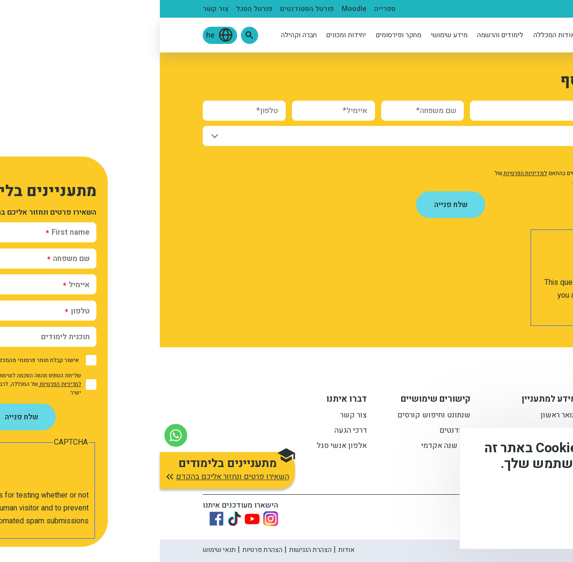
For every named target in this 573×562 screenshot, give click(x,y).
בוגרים (426, 9)
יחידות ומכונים (186, 35)
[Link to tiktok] (74, 518)
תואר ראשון (399, 416)
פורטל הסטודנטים (147, 9)
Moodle (194, 9)
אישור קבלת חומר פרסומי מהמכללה (471, 158)
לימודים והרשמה (340, 35)
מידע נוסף (534, 497)
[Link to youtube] (92, 518)
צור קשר (56, 9)
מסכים (522, 524)
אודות (186, 550)
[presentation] (449, 257)
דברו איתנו (187, 400)
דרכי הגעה (191, 431)
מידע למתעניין (389, 400)
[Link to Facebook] (56, 518)
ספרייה (225, 9)
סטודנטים (476, 9)
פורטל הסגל (94, 9)
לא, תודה (467, 524)
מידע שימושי (289, 35)
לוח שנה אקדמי (286, 446)
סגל (449, 9)
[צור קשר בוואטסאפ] (16, 435)
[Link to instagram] (110, 518)
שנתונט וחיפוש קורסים (274, 416)
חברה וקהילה (139, 35)
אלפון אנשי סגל (182, 446)
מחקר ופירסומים (238, 35)
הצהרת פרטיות (103, 550)
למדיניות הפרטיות (365, 173)
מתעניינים (514, 9)
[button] (89, 35)
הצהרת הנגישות (150, 550)
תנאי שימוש (59, 550)
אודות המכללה (395, 35)
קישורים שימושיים (276, 400)
